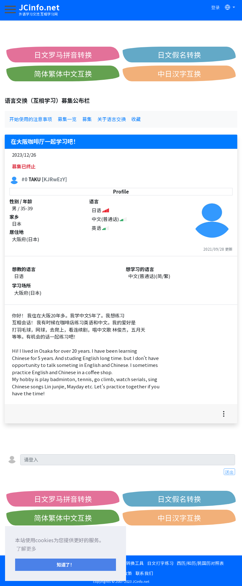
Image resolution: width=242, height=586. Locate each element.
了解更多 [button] (26, 548)
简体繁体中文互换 (63, 73)
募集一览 (67, 119)
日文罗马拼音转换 (63, 54)
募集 (87, 119)
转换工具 (135, 563)
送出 (229, 472)
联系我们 (144, 573)
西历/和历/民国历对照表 (200, 563)
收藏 (136, 119)
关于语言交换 (111, 119)
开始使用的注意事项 (30, 119)
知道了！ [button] (65, 564)
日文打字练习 (160, 563)
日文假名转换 (179, 54)
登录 (215, 7)
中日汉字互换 (179, 73)
